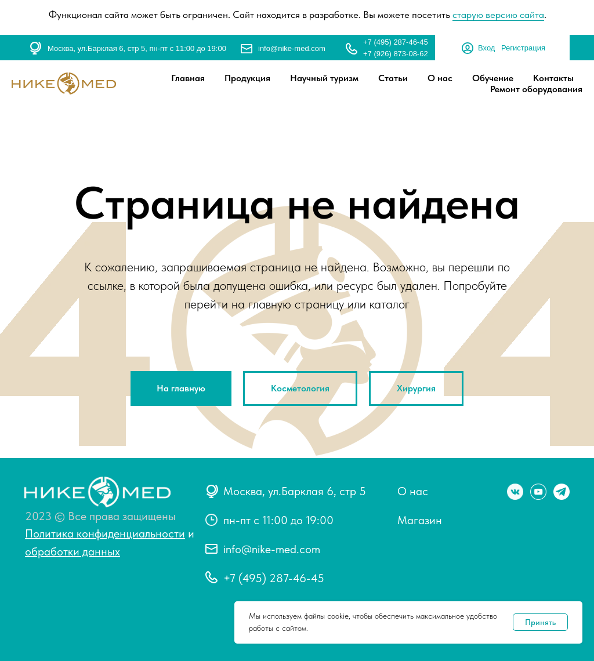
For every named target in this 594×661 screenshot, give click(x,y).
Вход (486, 47)
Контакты (553, 77)
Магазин (419, 520)
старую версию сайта (498, 14)
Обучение (492, 77)
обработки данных (72, 551)
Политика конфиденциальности (105, 533)
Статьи (393, 77)
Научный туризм (324, 77)
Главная (188, 77)
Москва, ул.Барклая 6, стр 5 (294, 491)
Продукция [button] (247, 77)
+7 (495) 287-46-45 (395, 42)
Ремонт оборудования (536, 89)
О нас (440, 77)
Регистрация (523, 47)
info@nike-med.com (291, 48)
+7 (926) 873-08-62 (395, 53)
